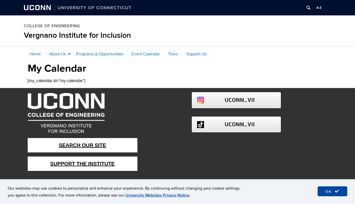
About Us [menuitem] (57, 54)
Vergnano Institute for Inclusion (77, 35)
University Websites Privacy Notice (157, 195)
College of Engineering (52, 25)
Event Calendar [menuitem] (145, 54)
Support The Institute (82, 164)
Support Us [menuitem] (196, 54)
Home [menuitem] (35, 54)
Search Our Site (82, 145)
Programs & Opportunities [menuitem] (99, 54)
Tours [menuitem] (173, 54)
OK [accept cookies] (332, 191)
